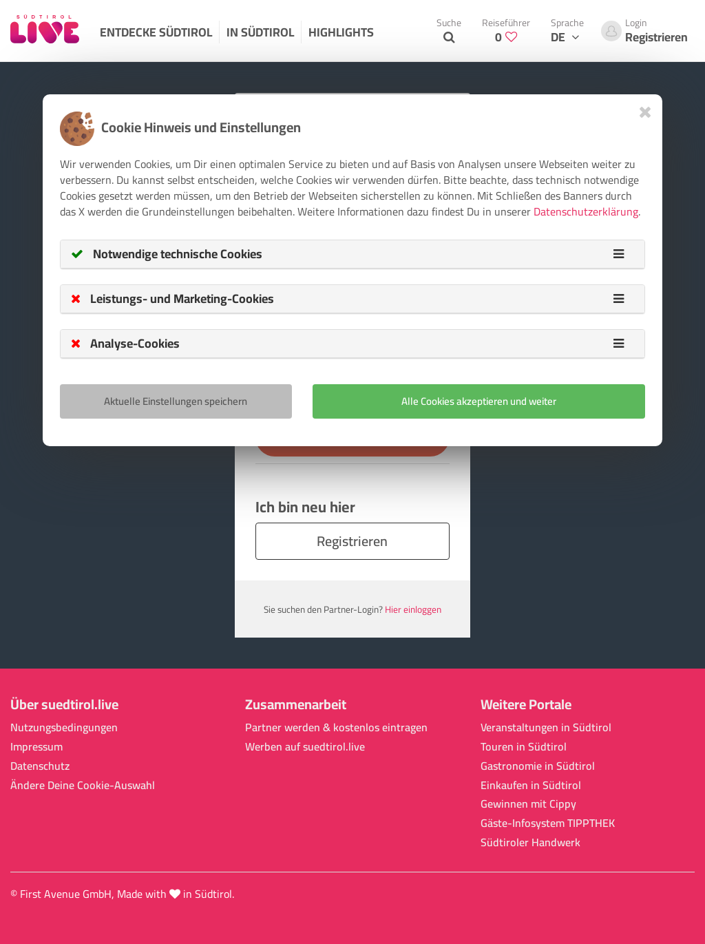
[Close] (645, 111)
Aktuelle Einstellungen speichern (175, 401)
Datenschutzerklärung (586, 211)
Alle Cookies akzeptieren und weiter (478, 401)
